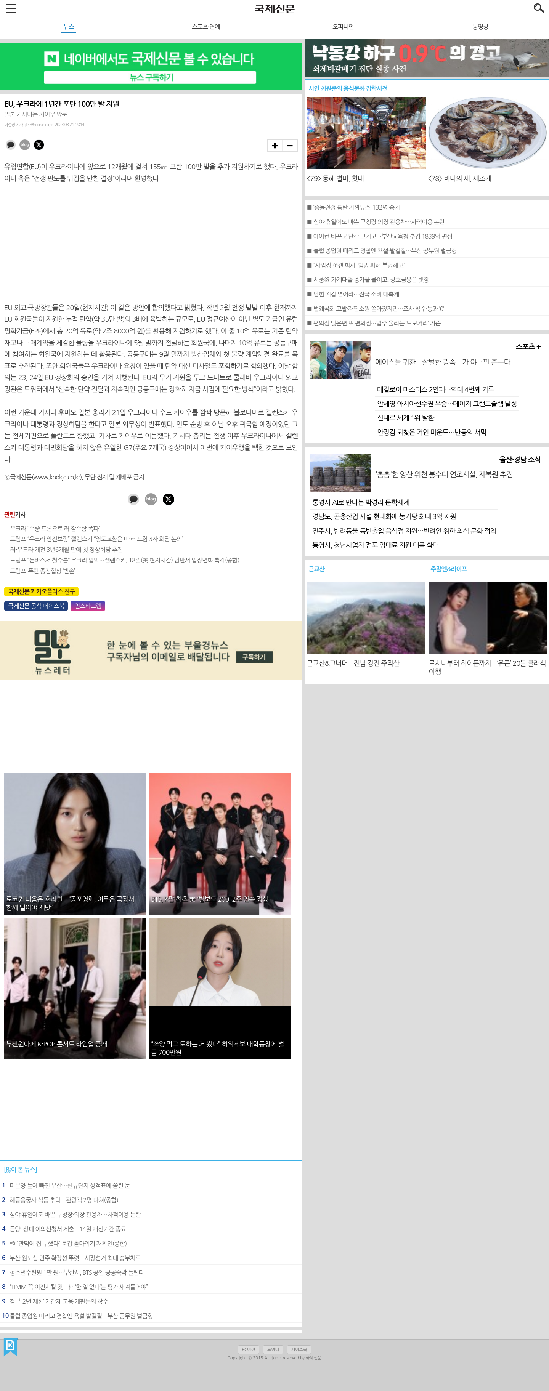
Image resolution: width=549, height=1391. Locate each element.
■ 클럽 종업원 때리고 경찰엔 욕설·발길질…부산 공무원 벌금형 (381, 251)
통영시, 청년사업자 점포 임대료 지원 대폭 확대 (375, 545)
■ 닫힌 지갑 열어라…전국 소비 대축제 (353, 294)
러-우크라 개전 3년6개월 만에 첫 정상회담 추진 (66, 549)
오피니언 (343, 27)
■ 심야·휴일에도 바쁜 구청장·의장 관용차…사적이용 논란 (376, 222)
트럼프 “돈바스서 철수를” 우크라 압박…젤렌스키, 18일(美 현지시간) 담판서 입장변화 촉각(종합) (124, 560)
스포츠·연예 (206, 27)
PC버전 (248, 1350)
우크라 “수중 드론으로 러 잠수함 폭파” (55, 529)
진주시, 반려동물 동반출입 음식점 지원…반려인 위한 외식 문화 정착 (404, 531)
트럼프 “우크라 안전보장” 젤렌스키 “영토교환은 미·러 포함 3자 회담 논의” (96, 539)
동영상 (480, 27)
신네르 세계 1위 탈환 (405, 418)
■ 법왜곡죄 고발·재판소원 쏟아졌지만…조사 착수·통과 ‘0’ (375, 309)
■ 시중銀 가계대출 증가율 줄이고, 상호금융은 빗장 (368, 280)
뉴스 (68, 27)
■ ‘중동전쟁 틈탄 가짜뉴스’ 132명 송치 (353, 207)
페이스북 (299, 1350)
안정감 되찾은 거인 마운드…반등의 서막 (431, 432)
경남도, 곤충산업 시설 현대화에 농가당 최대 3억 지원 (384, 516)
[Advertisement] (151, 243)
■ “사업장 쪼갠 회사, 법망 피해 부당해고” (356, 265)
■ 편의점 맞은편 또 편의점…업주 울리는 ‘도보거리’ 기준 (373, 323)
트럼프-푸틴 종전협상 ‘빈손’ (42, 571)
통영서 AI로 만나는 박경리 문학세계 (360, 502)
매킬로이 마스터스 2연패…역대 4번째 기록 (435, 389)
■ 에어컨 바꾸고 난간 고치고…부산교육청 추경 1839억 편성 (379, 236)
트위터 (273, 1350)
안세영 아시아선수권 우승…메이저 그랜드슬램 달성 (447, 404)
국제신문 (11, 1347)
